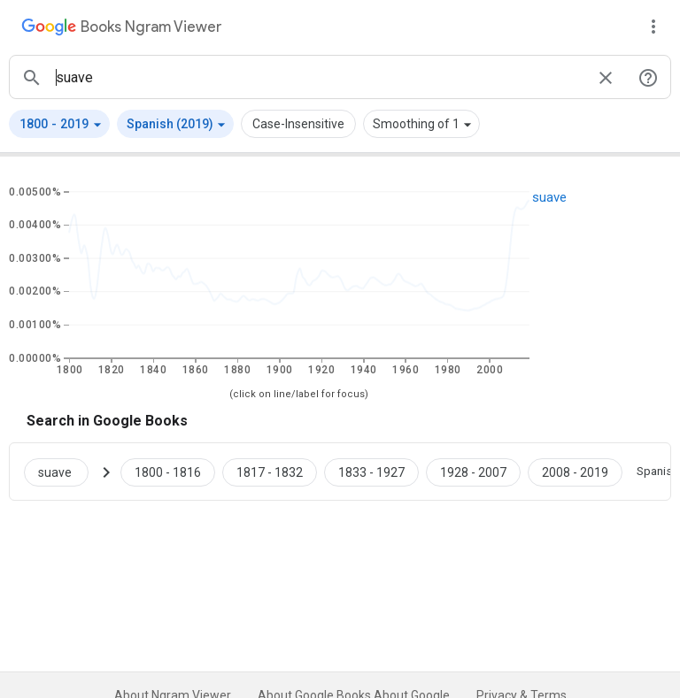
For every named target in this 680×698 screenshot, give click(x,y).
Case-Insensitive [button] (298, 124)
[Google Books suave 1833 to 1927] (371, 471)
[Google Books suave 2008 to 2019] (575, 471)
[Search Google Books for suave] (63, 471)
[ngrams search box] (318, 77)
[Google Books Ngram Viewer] (121, 29)
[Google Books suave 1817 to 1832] (270, 471)
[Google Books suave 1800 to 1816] (168, 471)
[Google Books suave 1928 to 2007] (473, 471)
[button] (59, 124)
